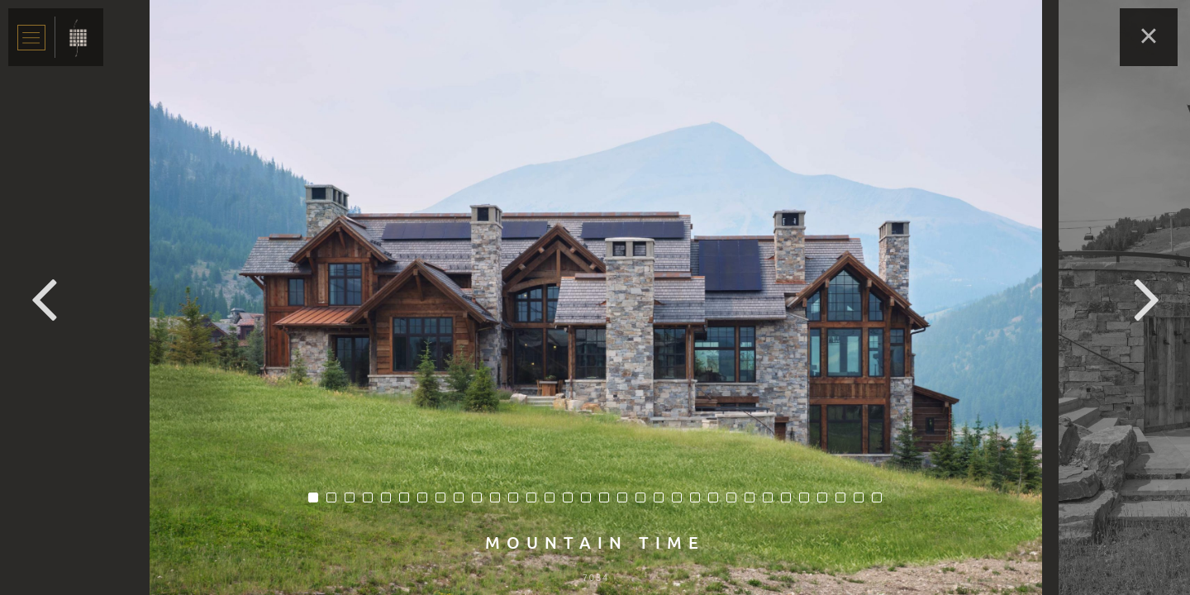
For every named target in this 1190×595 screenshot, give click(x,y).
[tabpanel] (596, 297)
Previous (43, 297)
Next (1146, 297)
